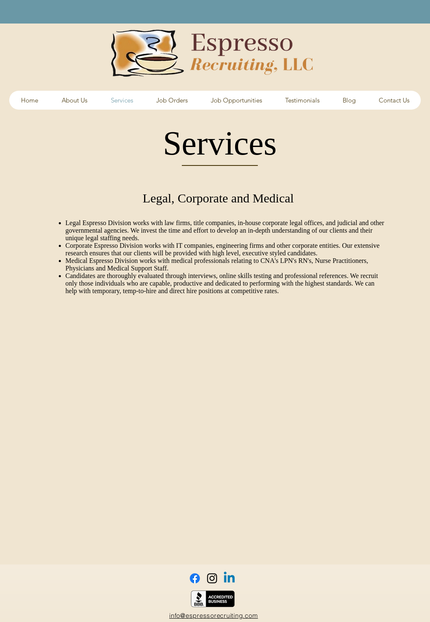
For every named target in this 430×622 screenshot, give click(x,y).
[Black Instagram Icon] (212, 578)
